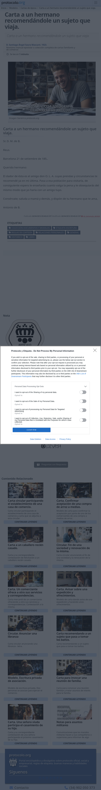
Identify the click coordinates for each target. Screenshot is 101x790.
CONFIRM (32, 430)
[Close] (95, 351)
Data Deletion (35, 439)
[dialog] (50, 395)
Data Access (50, 439)
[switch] (83, 392)
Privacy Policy (65, 439)
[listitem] (50, 386)
